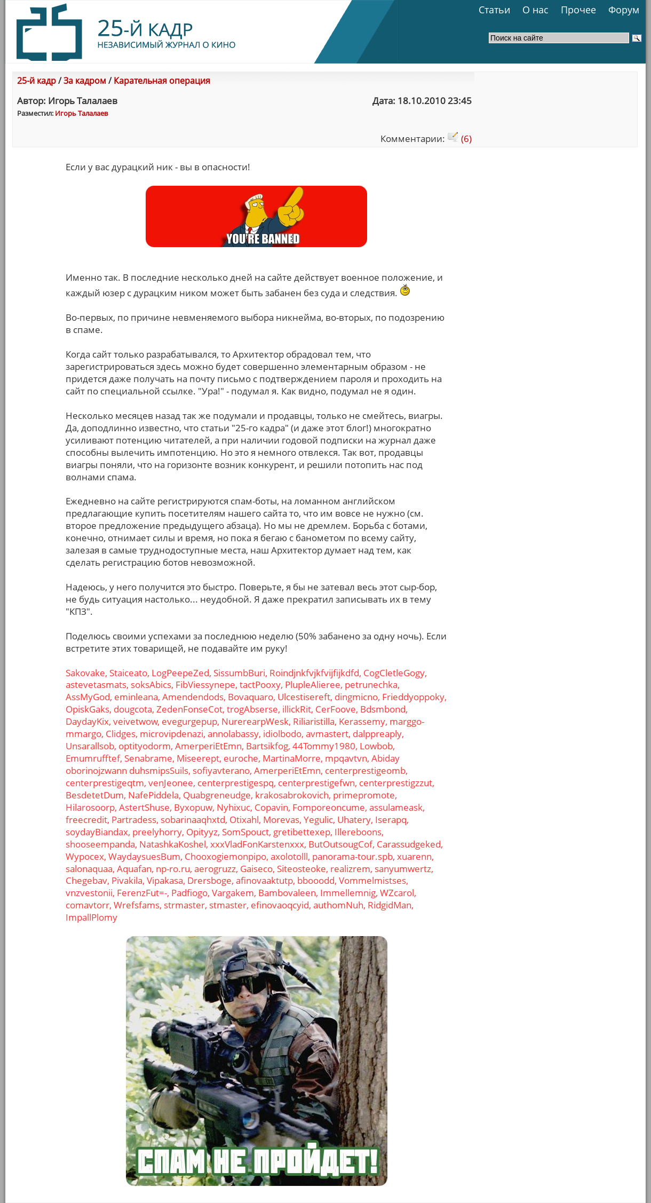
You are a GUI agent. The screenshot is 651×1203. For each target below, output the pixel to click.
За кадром (84, 80)
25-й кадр (36, 80)
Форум (623, 9)
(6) (459, 138)
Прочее (578, 9)
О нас (535, 9)
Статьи (494, 9)
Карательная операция (162, 80)
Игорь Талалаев (81, 113)
